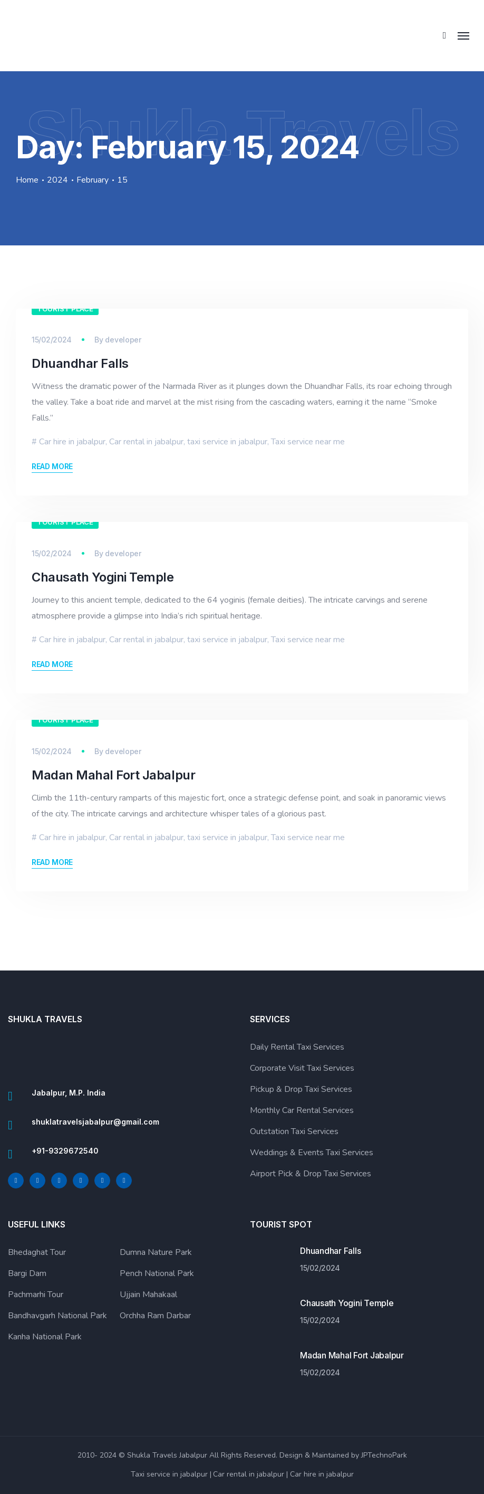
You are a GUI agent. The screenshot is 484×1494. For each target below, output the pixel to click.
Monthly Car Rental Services (302, 1110)
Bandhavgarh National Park (57, 1315)
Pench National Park (157, 1273)
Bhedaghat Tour (37, 1252)
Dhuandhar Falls (80, 363)
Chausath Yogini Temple (102, 577)
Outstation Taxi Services (294, 1131)
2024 (57, 180)
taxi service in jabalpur (227, 442)
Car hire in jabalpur (72, 442)
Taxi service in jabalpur (169, 1474)
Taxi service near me (308, 442)
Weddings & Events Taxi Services (311, 1152)
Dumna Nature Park (156, 1252)
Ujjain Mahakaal (148, 1294)
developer (123, 339)
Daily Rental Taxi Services (297, 1047)
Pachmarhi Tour (35, 1294)
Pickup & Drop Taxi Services (301, 1089)
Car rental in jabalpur (146, 442)
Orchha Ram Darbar (155, 1315)
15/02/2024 (52, 339)
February (92, 180)
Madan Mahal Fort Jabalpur (113, 775)
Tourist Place (65, 308)
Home (27, 180)
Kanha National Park (45, 1337)
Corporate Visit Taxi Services (302, 1068)
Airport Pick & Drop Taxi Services (310, 1173)
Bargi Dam (27, 1273)
